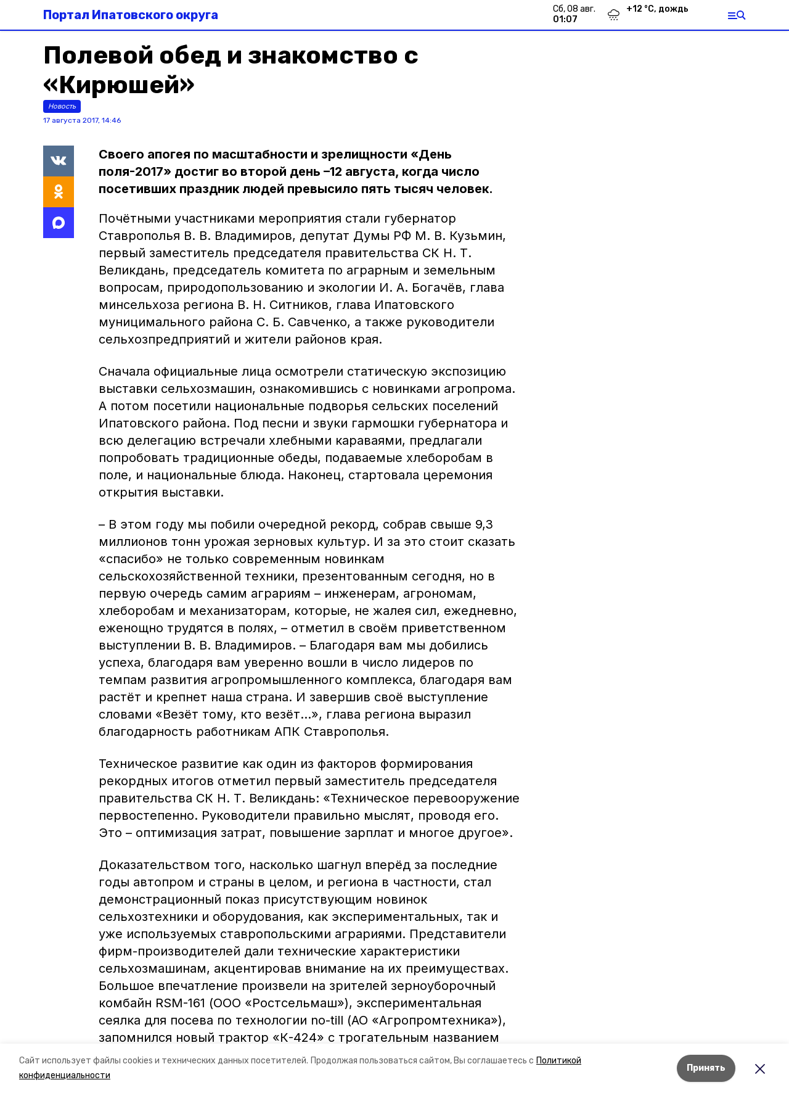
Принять (706, 1068)
